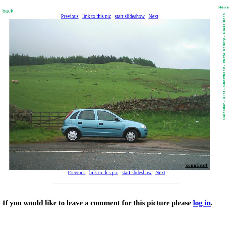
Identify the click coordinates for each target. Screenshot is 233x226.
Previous (70, 16)
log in (202, 203)
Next (153, 16)
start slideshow (130, 16)
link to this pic (96, 16)
